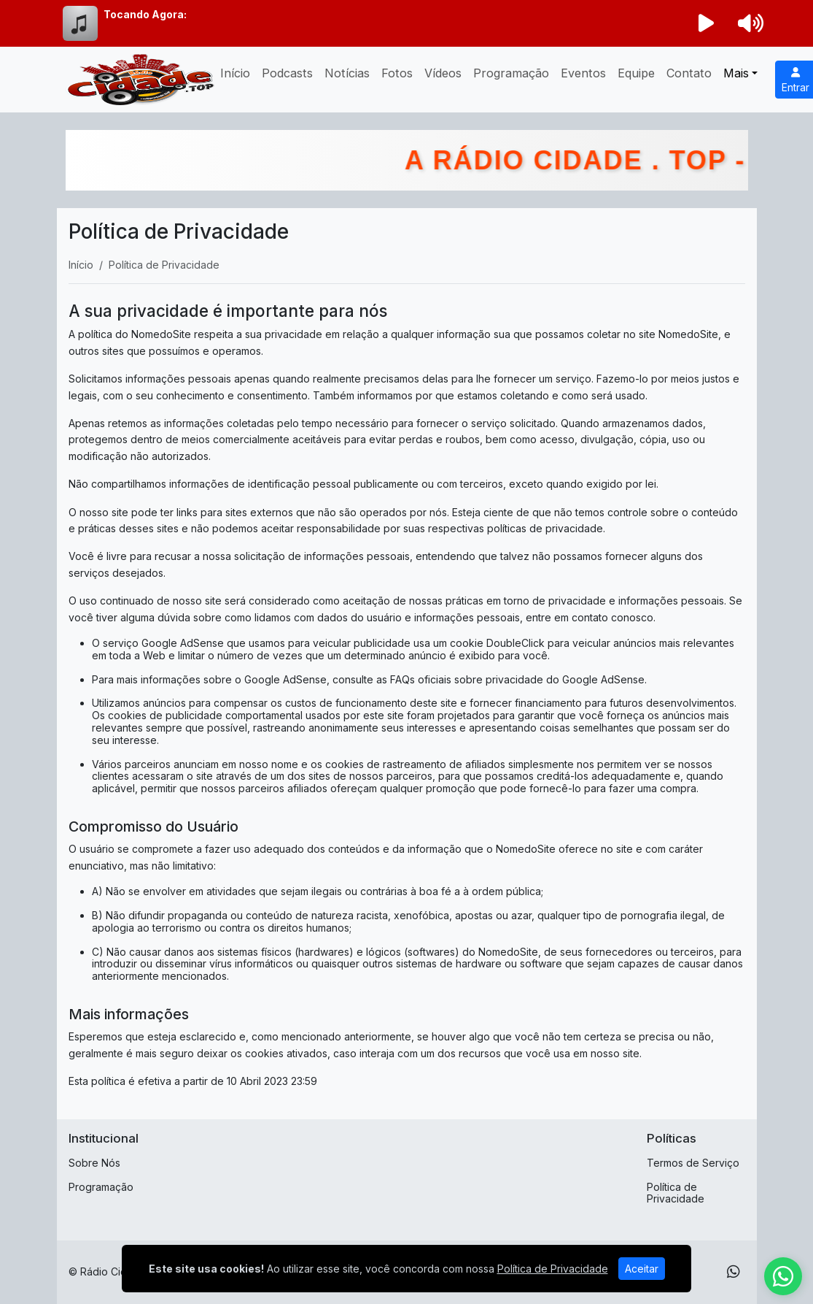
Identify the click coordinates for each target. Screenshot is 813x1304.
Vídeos (443, 73)
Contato (689, 73)
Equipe (636, 73)
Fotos (397, 73)
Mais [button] (736, 73)
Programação (511, 73)
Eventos (583, 73)
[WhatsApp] (733, 1272)
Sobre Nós (94, 1163)
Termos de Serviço (693, 1163)
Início (235, 73)
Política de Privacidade (675, 1193)
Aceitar (641, 1268)
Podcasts (287, 73)
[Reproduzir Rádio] (706, 23)
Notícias (347, 73)
